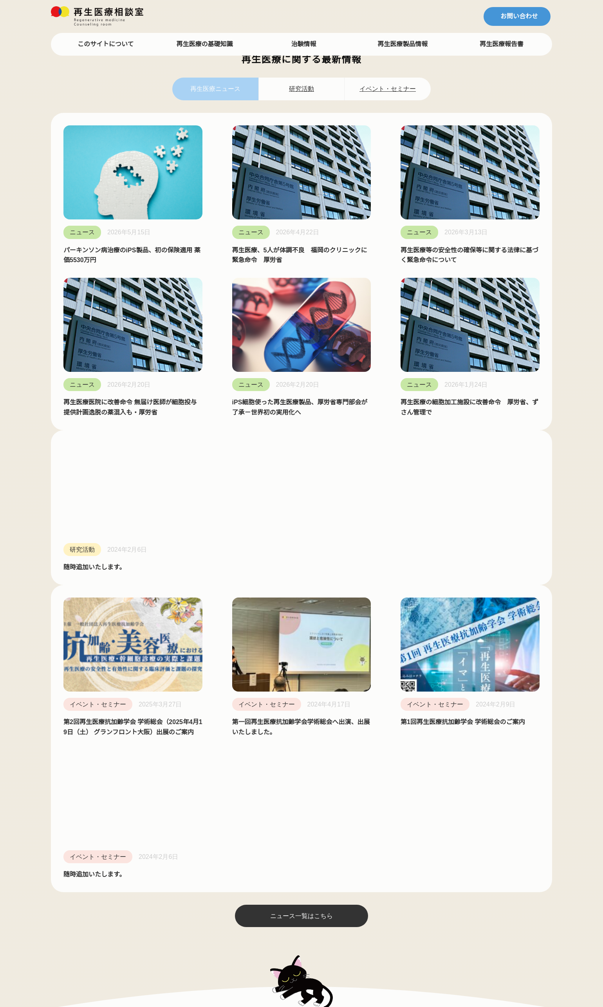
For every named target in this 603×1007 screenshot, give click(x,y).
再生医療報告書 (502, 44)
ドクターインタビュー (85, 583)
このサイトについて (106, 44)
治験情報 (303, 44)
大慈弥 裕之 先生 (79, 664)
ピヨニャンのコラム (182, 623)
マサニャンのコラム (182, 610)
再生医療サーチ (274, 626)
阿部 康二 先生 (76, 678)
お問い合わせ (519, 16)
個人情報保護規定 (277, 667)
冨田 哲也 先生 (76, 596)
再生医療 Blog (174, 664)
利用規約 (264, 653)
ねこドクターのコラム (185, 596)
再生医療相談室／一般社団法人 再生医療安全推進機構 (305, 964)
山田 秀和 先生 (76, 610)
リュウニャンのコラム (185, 651)
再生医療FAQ (270, 599)
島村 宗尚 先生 (76, 637)
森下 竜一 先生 (76, 691)
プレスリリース (274, 680)
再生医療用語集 (274, 613)
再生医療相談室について (286, 585)
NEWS (261, 640)
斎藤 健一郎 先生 (79, 623)
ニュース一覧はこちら (302, 453)
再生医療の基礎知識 (205, 44)
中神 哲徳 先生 (76, 651)
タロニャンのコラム (182, 637)
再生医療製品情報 (403, 44)
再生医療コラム (174, 583)
